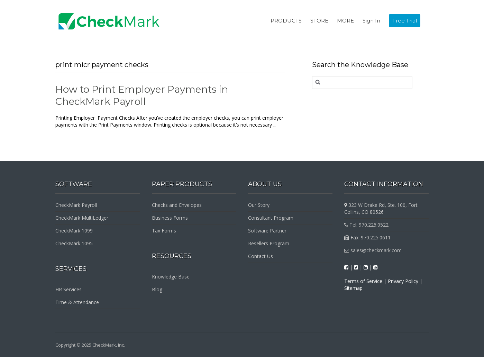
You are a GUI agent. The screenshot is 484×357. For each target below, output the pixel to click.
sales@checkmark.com (373, 250)
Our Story (259, 205)
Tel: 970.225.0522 (366, 224)
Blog (157, 289)
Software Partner (267, 230)
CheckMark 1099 (74, 230)
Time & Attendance (77, 302)
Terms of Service (363, 281)
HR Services (68, 289)
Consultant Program (270, 217)
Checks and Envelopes (177, 205)
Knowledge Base (171, 276)
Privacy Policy (403, 281)
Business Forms (170, 217)
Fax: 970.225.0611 (367, 237)
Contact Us (260, 256)
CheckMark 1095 (74, 243)
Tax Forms (164, 230)
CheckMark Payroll (76, 205)
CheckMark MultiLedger (81, 217)
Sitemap (353, 288)
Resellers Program (268, 243)
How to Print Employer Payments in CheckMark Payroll (141, 95)
